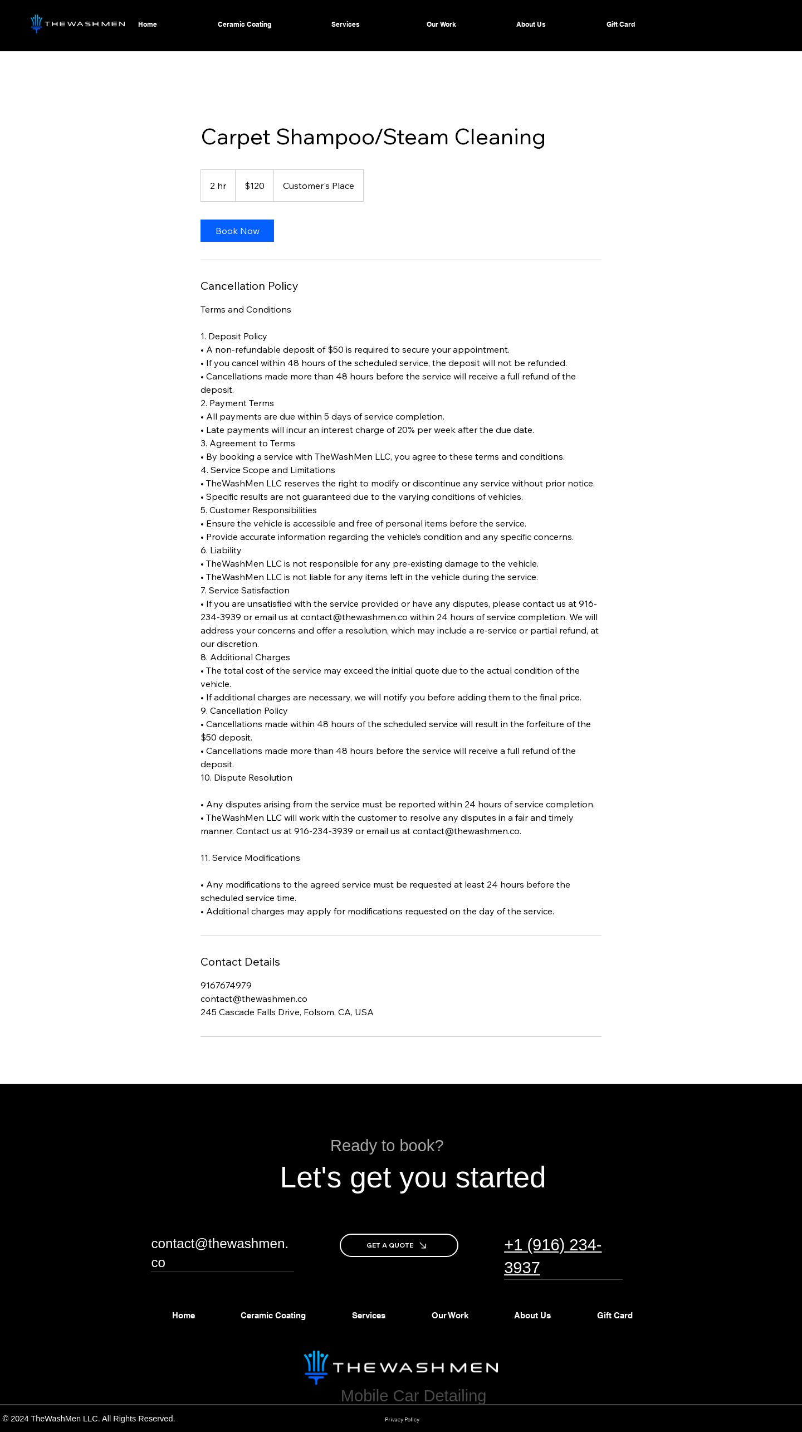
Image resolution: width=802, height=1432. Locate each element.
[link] (237, 231)
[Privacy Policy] (402, 1420)
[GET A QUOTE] (399, 1245)
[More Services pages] (409, 24)
